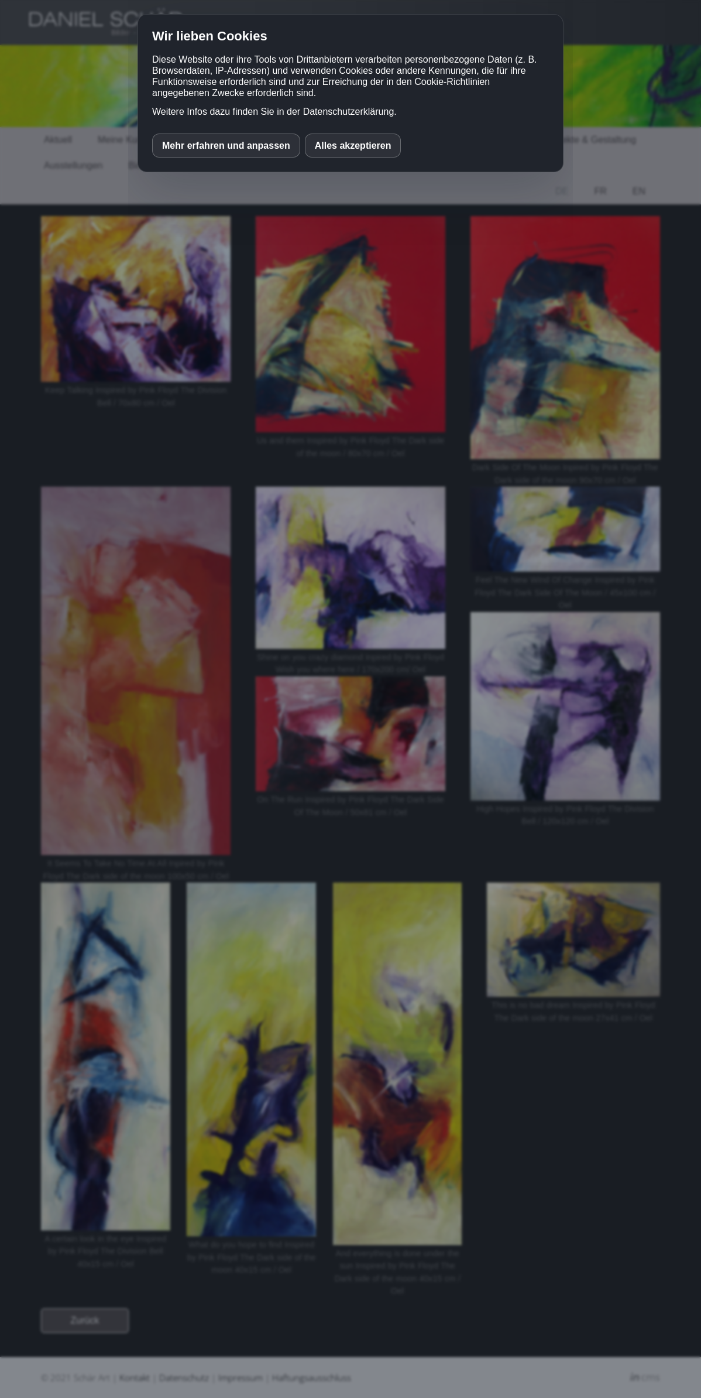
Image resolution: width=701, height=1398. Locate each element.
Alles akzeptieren (353, 146)
